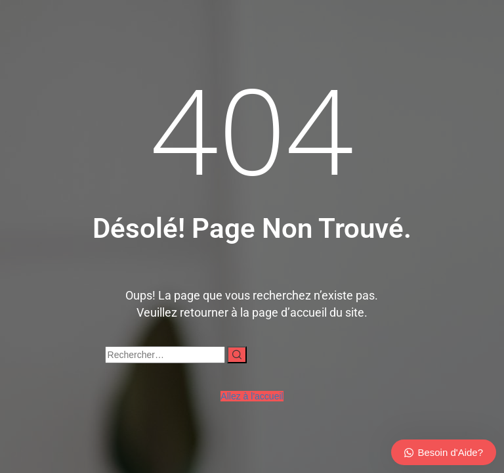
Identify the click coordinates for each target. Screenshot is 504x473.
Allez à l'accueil (251, 396)
